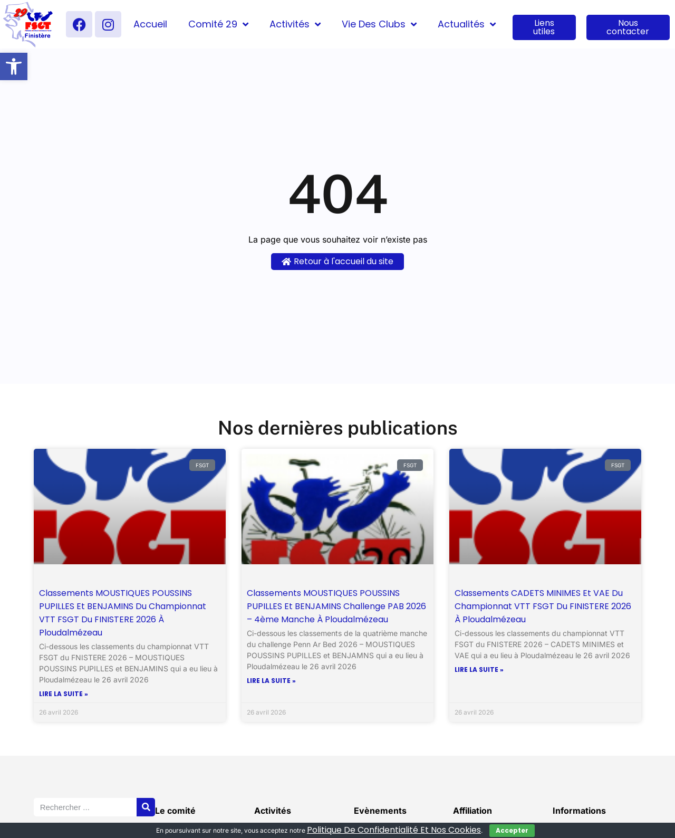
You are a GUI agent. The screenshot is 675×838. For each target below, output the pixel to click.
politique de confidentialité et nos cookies (394, 830)
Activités (295, 24)
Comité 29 (218, 24)
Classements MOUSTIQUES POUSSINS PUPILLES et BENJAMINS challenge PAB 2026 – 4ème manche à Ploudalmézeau (336, 606)
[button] (13, 66)
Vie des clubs (379, 24)
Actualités (467, 24)
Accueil (150, 24)
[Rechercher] (146, 807)
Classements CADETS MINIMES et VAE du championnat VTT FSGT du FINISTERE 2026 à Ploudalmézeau (543, 606)
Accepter (512, 830)
